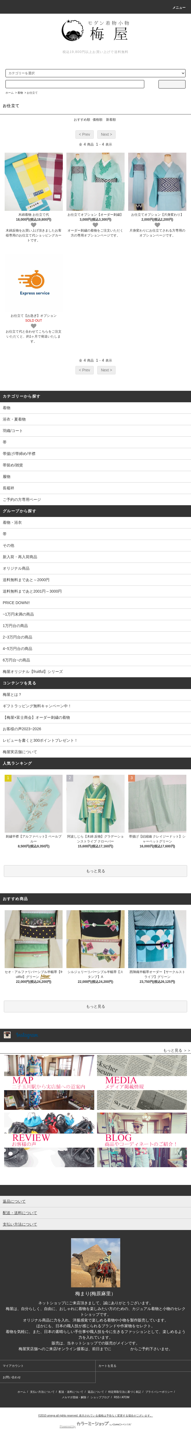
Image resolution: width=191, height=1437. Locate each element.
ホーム (9, 92)
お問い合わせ (12, 1377)
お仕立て (32, 92)
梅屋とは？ (12, 694)
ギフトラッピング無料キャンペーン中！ (37, 706)
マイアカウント (13, 1365)
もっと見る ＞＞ (177, 1050)
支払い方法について (42, 1391)
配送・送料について (71, 1391)
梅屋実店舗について (20, 752)
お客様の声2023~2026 (22, 729)
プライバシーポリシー (159, 1391)
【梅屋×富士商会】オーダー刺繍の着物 (36, 717)
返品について (96, 1391)
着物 (20, 92)
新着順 (111, 120)
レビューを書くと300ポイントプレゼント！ (40, 740)
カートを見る (107, 1365)
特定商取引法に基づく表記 (124, 1391)
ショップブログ (100, 1397)
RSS (117, 1397)
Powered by (95, 1426)
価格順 (97, 120)
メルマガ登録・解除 (74, 1397)
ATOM (125, 1397)
